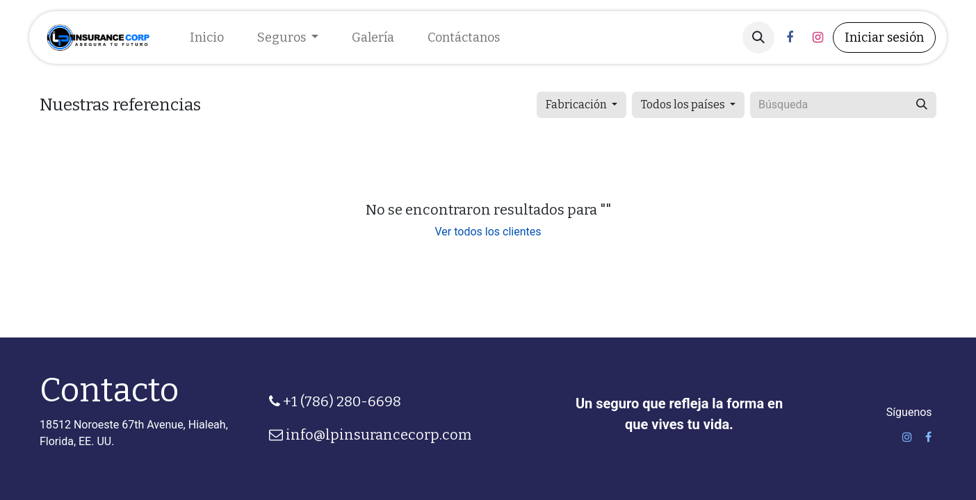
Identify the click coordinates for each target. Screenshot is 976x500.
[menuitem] (207, 38)
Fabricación (576, 104)
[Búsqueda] (921, 105)
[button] (758, 37)
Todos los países (683, 104)
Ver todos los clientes (488, 231)
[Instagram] (817, 37)
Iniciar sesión (884, 37)
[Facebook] (789, 37)
